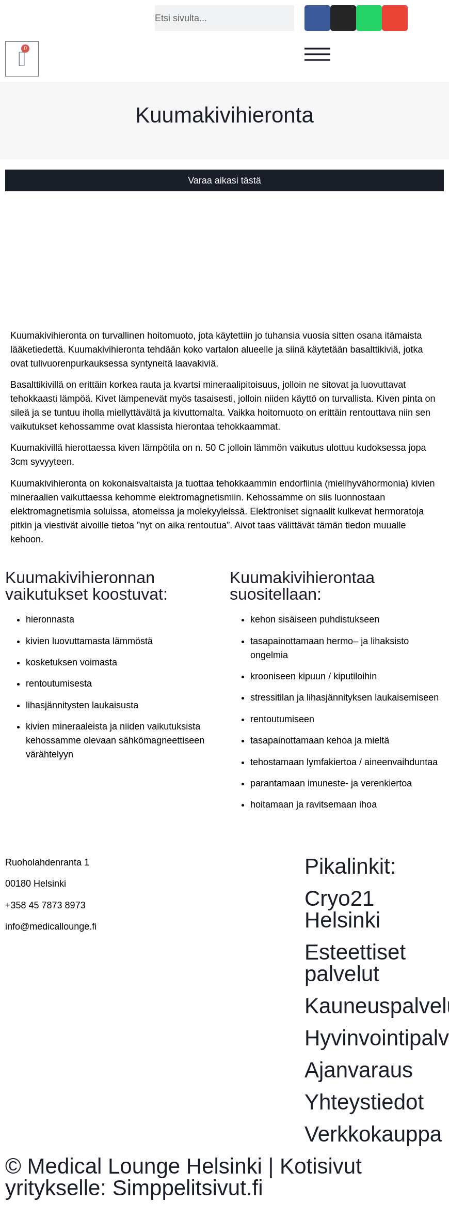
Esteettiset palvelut (355, 963)
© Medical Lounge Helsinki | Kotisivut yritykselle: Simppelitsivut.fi (183, 1177)
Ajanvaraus (358, 1070)
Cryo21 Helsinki (342, 909)
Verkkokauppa (373, 1134)
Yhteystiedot (364, 1102)
